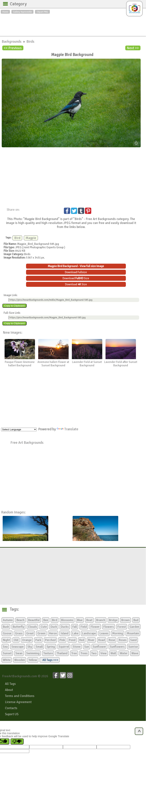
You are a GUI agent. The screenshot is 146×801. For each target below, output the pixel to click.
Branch (100, 620)
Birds (30, 41)
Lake (75, 633)
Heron (53, 633)
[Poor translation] (17, 741)
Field (84, 627)
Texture (48, 653)
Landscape (89, 633)
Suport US (11, 714)
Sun (86, 647)
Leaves (104, 633)
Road (101, 640)
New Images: (12, 332)
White (6, 660)
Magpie (31, 238)
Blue (80, 620)
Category (16, 4)
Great (30, 633)
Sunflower (99, 647)
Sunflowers (117, 647)
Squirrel (64, 647)
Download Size (76, 278)
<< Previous (13, 48)
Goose (7, 633)
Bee (45, 620)
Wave (134, 653)
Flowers (108, 627)
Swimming (33, 653)
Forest (121, 627)
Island (64, 633)
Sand (133, 640)
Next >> (133, 48)
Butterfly (18, 627)
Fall (74, 627)
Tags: (12, 609)
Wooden (19, 660)
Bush (6, 627)
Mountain (133, 633)
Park (38, 640)
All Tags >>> (49, 660)
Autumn (8, 620)
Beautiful (34, 620)
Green (41, 633)
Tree (74, 653)
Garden (134, 627)
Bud (135, 620)
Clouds (32, 627)
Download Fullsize (76, 272)
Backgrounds (12, 41)
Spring (51, 647)
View (103, 653)
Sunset (7, 653)
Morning (117, 633)
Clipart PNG (42, 11)
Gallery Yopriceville (22, 11)
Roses (122, 640)
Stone (76, 647)
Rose (112, 640)
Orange (27, 640)
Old (16, 640)
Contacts (11, 708)
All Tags (10, 684)
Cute (44, 627)
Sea (5, 647)
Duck (54, 627)
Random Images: (13, 512)
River (91, 640)
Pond (72, 640)
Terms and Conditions (19, 696)
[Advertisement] (73, 23)
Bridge (113, 620)
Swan (18, 653)
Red (81, 640)
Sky (29, 647)
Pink (62, 640)
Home (5, 11)
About (9, 690)
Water (124, 653)
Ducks (65, 627)
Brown (125, 620)
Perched (50, 640)
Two (94, 653)
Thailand (62, 653)
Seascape (17, 647)
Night (6, 640)
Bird (17, 238)
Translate (67, 429)
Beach (20, 620)
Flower (95, 627)
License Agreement (18, 702)
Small (39, 647)
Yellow (33, 660)
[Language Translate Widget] (19, 429)
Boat (89, 620)
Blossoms (67, 620)
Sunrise (133, 647)
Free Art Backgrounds (27, 442)
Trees (84, 653)
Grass (18, 633)
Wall (113, 653)
